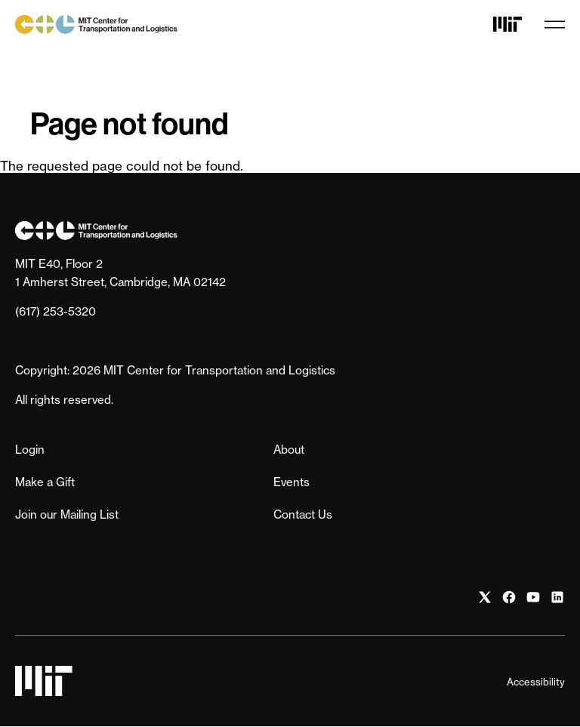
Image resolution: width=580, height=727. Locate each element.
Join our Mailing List (67, 514)
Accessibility (536, 682)
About (288, 449)
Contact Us (302, 514)
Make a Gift (45, 482)
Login (30, 449)
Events (291, 482)
